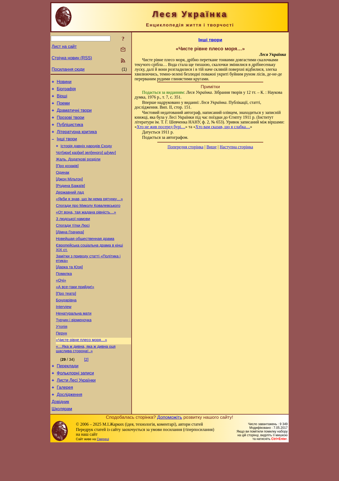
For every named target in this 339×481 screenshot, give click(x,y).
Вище (211, 147)
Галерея (65, 421)
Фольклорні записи (75, 405)
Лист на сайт (64, 46)
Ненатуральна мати (73, 340)
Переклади (67, 397)
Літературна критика (77, 138)
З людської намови (73, 235)
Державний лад (70, 206)
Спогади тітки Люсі (73, 243)
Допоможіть (169, 453)
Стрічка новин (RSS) (72, 58)
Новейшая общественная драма (85, 258)
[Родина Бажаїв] (70, 198)
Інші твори (67, 146)
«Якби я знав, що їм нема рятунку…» (89, 213)
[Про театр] (66, 318)
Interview (64, 333)
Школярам (62, 445)
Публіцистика (70, 130)
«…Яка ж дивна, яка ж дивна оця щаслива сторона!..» (85, 379)
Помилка (64, 296)
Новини (64, 82)
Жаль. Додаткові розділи (78, 169)
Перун (61, 362)
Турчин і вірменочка (73, 348)
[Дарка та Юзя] (69, 288)
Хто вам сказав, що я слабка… (222, 126)
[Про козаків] (67, 176)
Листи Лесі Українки (76, 413)
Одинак (62, 183)
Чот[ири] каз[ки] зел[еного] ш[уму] (86, 161)
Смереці (103, 476)
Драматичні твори (74, 114)
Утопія (61, 355)
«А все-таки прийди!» (75, 311)
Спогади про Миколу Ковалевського (88, 221)
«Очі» (61, 303)
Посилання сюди (68, 69)
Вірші (62, 98)
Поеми (63, 106)
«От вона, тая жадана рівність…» (86, 228)
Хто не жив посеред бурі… (161, 126)
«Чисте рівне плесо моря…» (81, 370)
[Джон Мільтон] (69, 191)
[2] (86, 390)
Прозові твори (70, 122)
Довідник (60, 437)
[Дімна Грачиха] (70, 250)
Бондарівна (66, 325)
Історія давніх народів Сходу (86, 154)
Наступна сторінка (236, 147)
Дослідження (69, 429)
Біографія (66, 90)
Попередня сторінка (185, 147)
